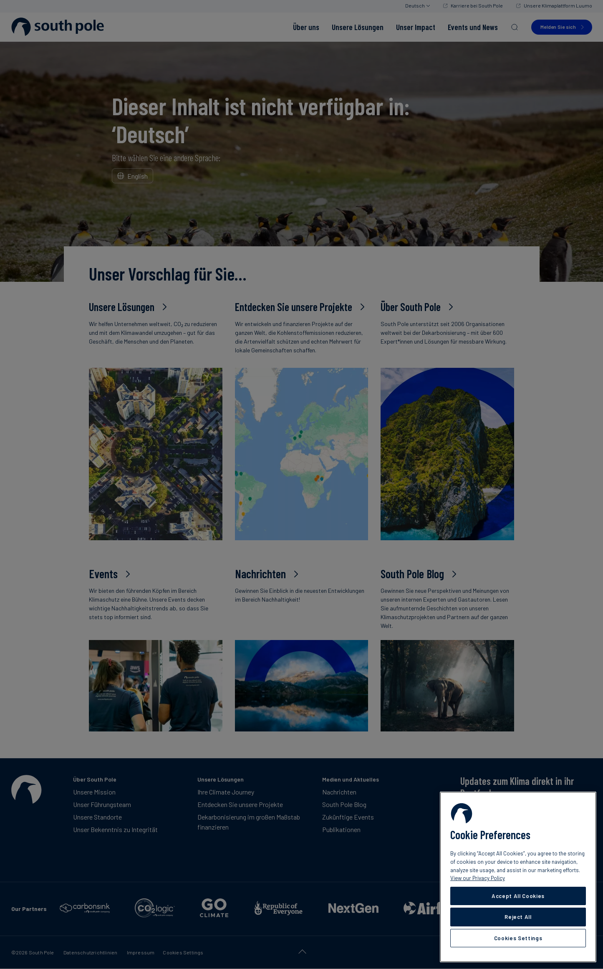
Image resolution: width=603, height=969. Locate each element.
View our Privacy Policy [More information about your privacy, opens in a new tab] (477, 878)
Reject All (518, 916)
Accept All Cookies (518, 896)
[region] (518, 877)
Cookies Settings (518, 938)
